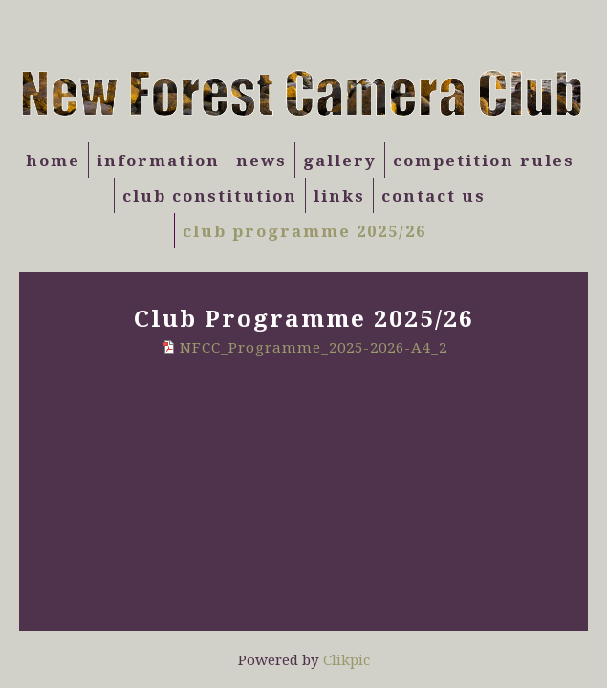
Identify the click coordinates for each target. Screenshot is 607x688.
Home (53, 160)
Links (339, 195)
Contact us (433, 195)
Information (158, 160)
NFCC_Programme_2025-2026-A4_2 (313, 346)
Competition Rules (483, 160)
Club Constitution (209, 195)
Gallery (340, 160)
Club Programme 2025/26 (304, 231)
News (261, 160)
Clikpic (346, 659)
